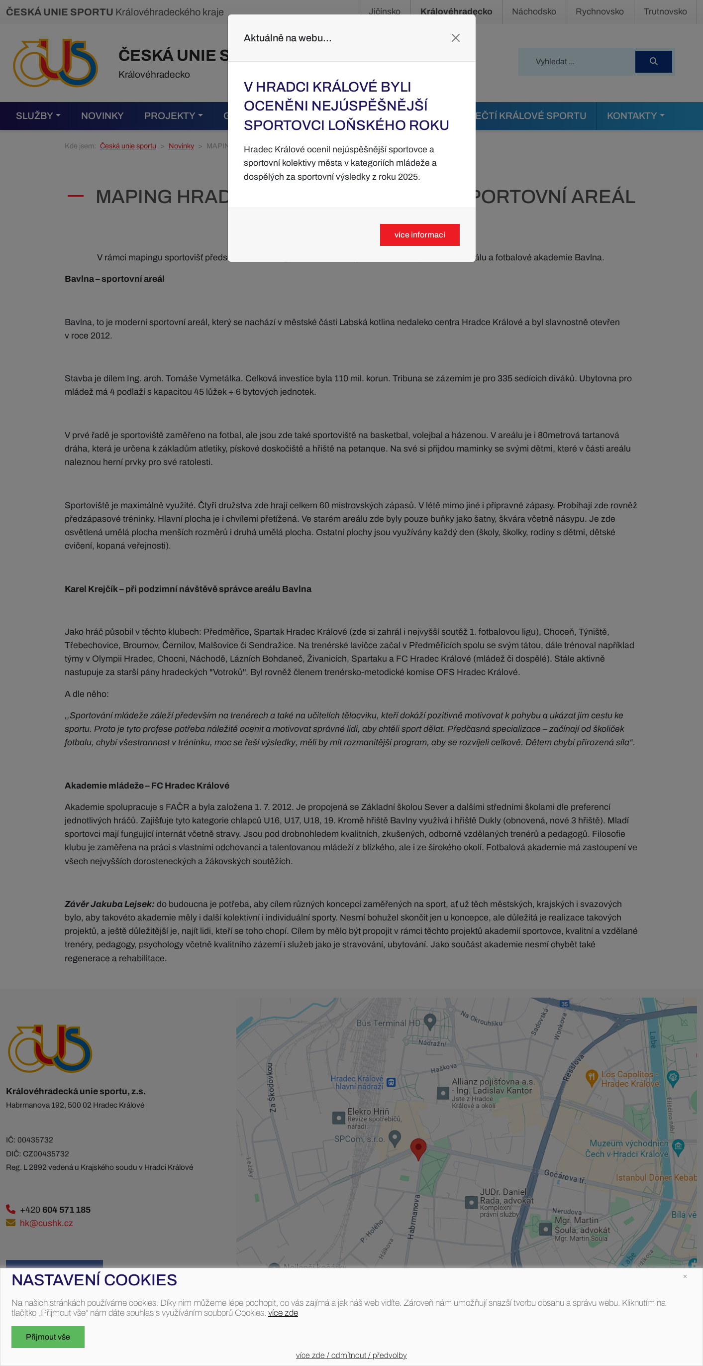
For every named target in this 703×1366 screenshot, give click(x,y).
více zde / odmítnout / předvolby (351, 1355)
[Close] (456, 38)
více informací (420, 234)
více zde (283, 1313)
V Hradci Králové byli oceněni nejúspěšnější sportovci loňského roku (346, 106)
